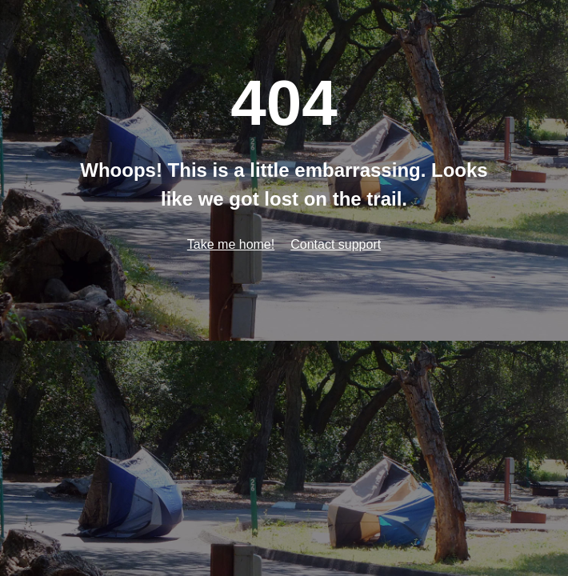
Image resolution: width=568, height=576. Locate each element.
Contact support (335, 244)
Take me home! (230, 244)
